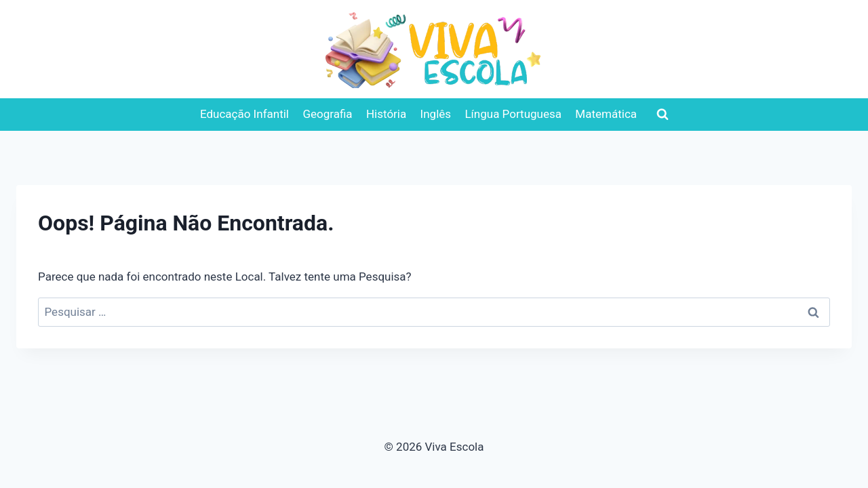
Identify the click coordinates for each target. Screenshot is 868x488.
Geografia (327, 114)
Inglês (435, 114)
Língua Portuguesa (513, 114)
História (386, 114)
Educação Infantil (244, 114)
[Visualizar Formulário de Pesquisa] (662, 114)
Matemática (606, 114)
